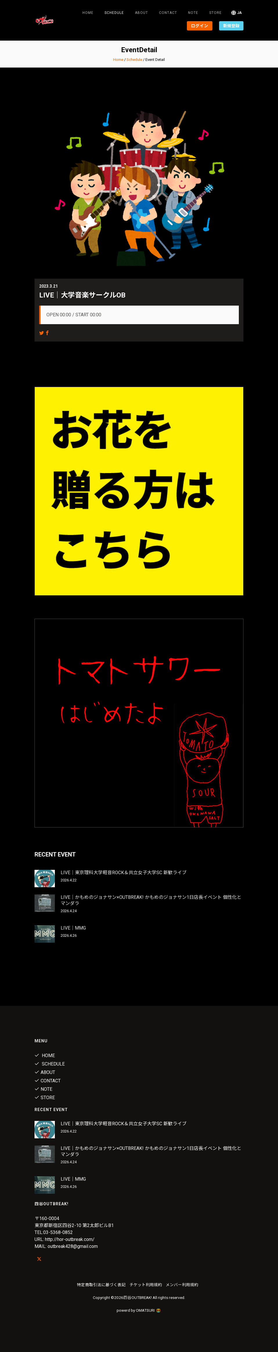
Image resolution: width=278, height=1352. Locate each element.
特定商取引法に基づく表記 (101, 1284)
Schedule (134, 59)
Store (215, 13)
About (141, 13)
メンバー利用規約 (182, 1284)
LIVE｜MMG (73, 928)
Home (87, 13)
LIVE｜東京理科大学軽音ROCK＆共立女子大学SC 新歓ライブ (124, 872)
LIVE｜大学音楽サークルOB (82, 295)
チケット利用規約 (145, 1284)
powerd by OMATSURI (139, 1310)
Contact (168, 13)
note (193, 13)
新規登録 (231, 25)
